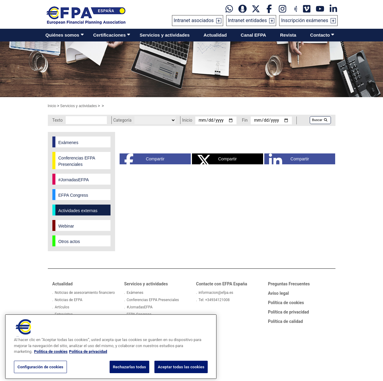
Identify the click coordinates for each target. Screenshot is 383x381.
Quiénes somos (62, 35)
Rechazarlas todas (129, 373)
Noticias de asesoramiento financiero (85, 293)
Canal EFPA (253, 35)
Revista (288, 35)
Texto (57, 120)
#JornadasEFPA (140, 307)
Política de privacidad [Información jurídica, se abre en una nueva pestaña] (88, 358)
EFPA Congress (139, 314)
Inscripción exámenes (304, 20)
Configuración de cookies (40, 373)
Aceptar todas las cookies (181, 373)
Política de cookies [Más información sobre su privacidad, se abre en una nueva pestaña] (51, 358)
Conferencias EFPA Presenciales (153, 300)
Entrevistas (64, 314)
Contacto (320, 35)
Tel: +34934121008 (214, 300)
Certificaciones (109, 35)
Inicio (52, 106)
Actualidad (215, 35)
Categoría (122, 120)
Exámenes (135, 293)
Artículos (62, 307)
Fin (245, 120)
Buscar (319, 120)
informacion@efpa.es (216, 293)
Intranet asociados (194, 20)
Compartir (144, 158)
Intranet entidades (247, 20)
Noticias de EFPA (68, 300)
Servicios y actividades (165, 35)
